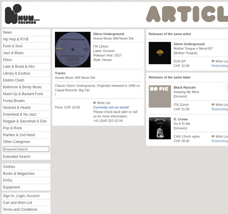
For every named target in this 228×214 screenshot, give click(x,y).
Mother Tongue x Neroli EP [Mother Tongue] (193, 48)
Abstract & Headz (17, 108)
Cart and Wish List (17, 203)
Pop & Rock (12, 128)
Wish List (101, 103)
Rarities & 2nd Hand (19, 135)
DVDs (7, 180)
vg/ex (196, 136)
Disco (7, 60)
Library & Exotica (16, 73)
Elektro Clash (13, 80)
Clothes (9, 167)
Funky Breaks (14, 101)
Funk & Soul (12, 46)
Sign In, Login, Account (21, 196)
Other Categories (16, 142)
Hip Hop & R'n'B (15, 39)
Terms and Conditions (20, 209)
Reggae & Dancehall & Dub (25, 121)
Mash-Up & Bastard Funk (23, 94)
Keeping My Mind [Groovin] (186, 92)
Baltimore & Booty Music (22, 87)
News (7, 32)
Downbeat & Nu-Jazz (20, 114)
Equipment (11, 187)
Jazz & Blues (13, 53)
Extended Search (16, 157)
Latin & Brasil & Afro (19, 66)
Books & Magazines (18, 173)
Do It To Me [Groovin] (182, 123)
